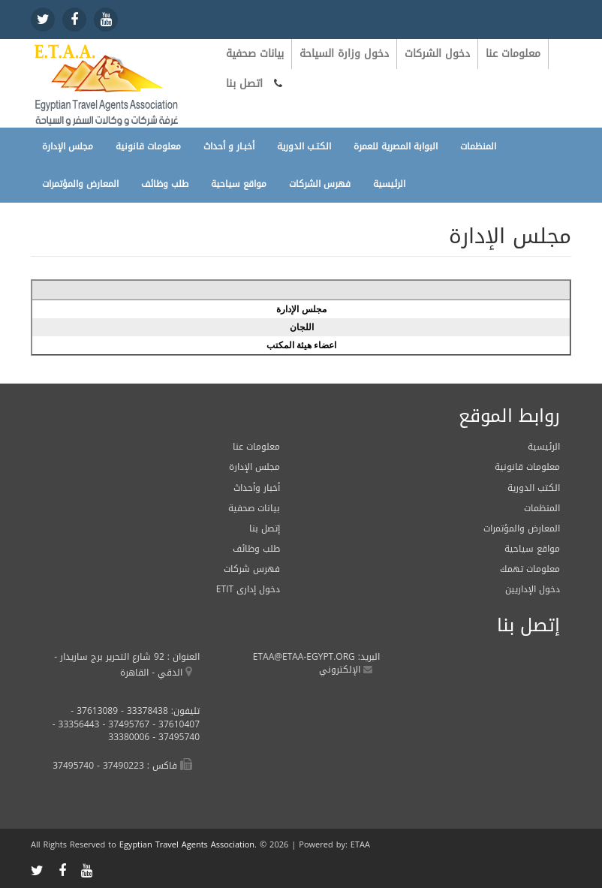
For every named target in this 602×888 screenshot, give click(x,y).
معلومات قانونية (148, 146)
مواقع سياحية (238, 184)
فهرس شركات (252, 569)
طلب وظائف (164, 184)
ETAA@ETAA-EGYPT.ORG (304, 657)
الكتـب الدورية (304, 146)
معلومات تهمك (530, 569)
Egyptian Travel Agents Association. (188, 845)
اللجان (302, 327)
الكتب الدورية (533, 488)
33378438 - (143, 711)
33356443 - (76, 724)
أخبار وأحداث (256, 488)
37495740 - (174, 737)
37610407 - (174, 724)
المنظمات (478, 146)
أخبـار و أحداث (228, 146)
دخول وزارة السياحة (344, 54)
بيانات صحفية (255, 54)
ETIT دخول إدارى (248, 589)
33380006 (128, 737)
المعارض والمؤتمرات (80, 184)
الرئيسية (389, 184)
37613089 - (94, 711)
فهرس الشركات (320, 184)
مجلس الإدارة (67, 146)
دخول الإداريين (532, 589)
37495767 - (124, 724)
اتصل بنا (244, 84)
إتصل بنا (264, 528)
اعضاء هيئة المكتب (301, 345)
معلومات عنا (513, 54)
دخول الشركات (437, 54)
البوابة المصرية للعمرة (396, 146)
